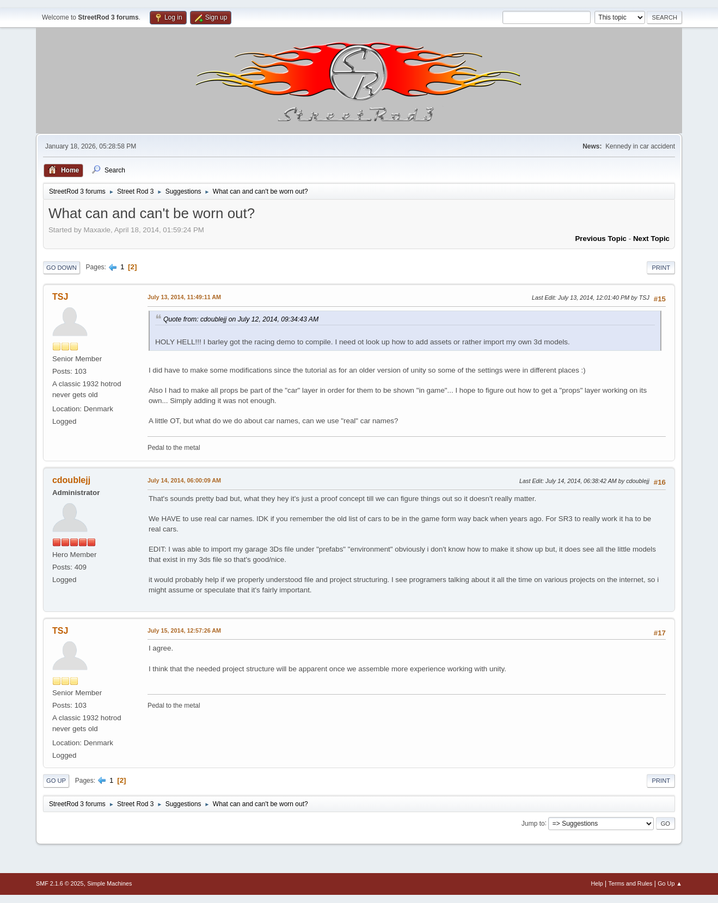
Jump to (533, 823)
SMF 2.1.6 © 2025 (60, 883)
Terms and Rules (631, 883)
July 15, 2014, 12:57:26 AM (184, 630)
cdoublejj (71, 480)
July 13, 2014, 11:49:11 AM (184, 297)
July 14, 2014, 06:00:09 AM (184, 480)
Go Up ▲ (670, 883)
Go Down (61, 267)
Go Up (56, 780)
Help (597, 883)
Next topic (651, 238)
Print (661, 267)
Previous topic (601, 238)
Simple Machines (109, 883)
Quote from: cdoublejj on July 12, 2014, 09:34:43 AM (240, 319)
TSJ (60, 296)
